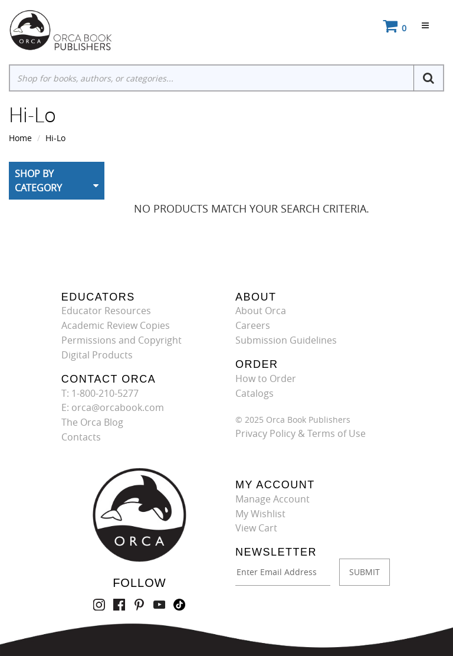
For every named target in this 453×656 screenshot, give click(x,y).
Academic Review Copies (115, 325)
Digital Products (97, 354)
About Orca (260, 310)
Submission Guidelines (286, 340)
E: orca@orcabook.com (112, 407)
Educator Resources (106, 310)
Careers (252, 325)
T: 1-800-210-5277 (100, 393)
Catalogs (254, 393)
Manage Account (272, 498)
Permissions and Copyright (121, 340)
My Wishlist (260, 513)
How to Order (265, 378)
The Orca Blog (92, 422)
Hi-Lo (55, 137)
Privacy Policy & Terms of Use (300, 433)
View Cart (256, 527)
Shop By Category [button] (38, 180)
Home (20, 137)
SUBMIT (364, 571)
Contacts (81, 436)
